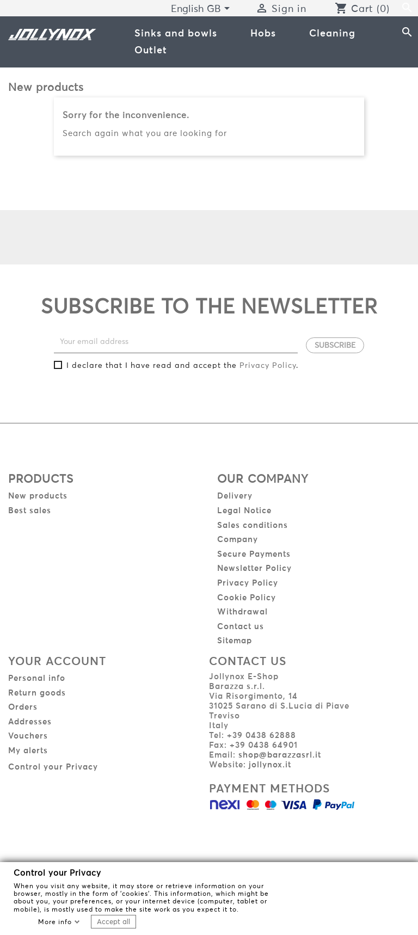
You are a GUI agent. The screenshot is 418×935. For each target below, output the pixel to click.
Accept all (113, 921)
